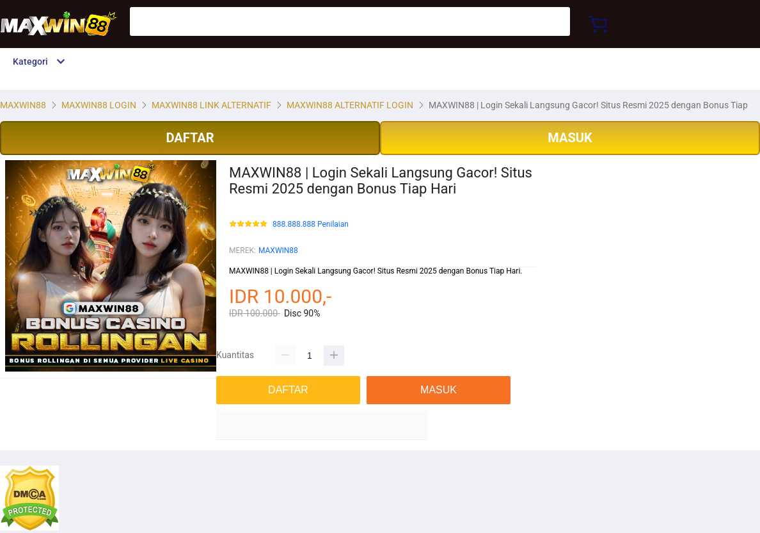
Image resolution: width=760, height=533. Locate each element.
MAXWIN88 (278, 250)
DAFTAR (190, 137)
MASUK (570, 137)
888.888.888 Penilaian (311, 224)
